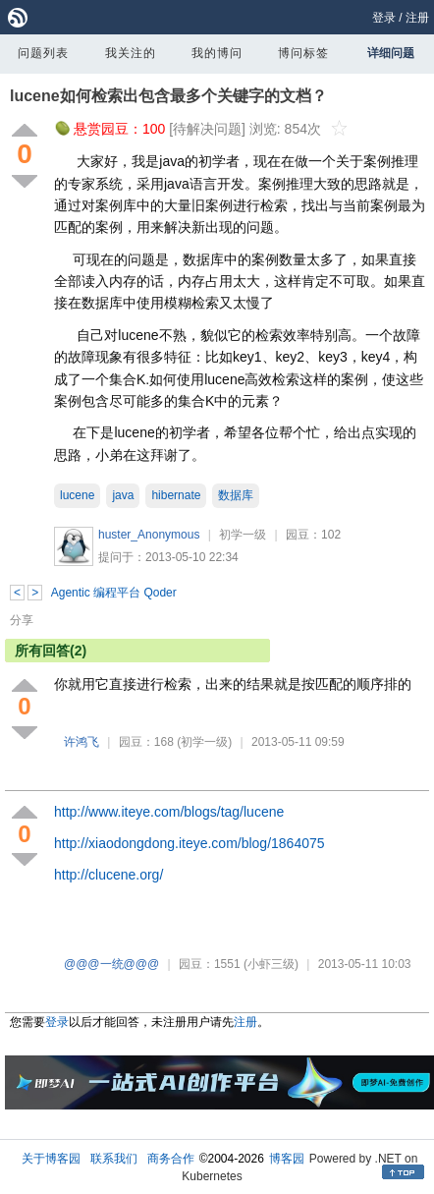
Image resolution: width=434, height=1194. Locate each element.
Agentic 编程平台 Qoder (114, 592)
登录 (384, 18)
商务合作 (170, 1159)
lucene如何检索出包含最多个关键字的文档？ (168, 95)
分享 (21, 620)
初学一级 (242, 534)
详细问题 (390, 53)
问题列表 (43, 53)
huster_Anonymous (148, 534)
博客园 (286, 1159)
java (123, 495)
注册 (417, 18)
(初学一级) (204, 742)
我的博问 (217, 53)
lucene (77, 495)
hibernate (175, 495)
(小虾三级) (271, 964)
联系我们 (113, 1159)
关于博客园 (51, 1159)
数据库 (235, 495)
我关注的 (130, 53)
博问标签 (303, 53)
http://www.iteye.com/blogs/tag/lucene (169, 812)
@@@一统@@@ (111, 964)
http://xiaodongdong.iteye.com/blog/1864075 (189, 843)
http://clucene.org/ (108, 874)
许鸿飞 (81, 742)
